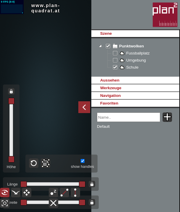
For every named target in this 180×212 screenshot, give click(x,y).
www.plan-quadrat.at (45, 8)
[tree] (135, 57)
